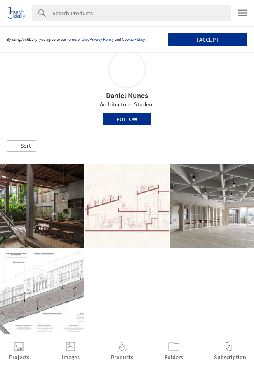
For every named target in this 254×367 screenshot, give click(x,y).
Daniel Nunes (127, 95)
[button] (21, 146)
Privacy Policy (101, 39)
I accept (207, 39)
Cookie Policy (133, 39)
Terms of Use (77, 39)
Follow (127, 119)
